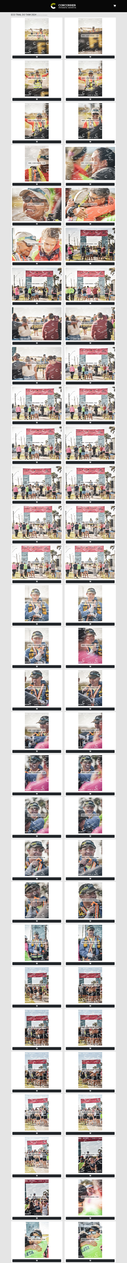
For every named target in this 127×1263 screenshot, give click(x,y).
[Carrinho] (114, 6)
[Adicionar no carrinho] (36, 57)
